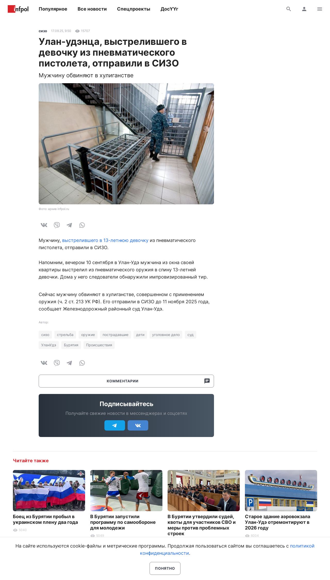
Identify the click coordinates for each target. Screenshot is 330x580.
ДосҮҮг (169, 9)
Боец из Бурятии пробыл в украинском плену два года (45, 519)
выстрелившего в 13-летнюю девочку (105, 240)
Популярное (53, 9)
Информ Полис (18, 9)
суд (190, 334)
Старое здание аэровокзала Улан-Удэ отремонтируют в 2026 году (277, 522)
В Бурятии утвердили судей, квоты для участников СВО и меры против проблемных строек (202, 525)
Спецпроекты (133, 9)
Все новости (92, 9)
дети (140, 334)
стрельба (65, 334)
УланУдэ (48, 345)
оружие (88, 334)
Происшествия (99, 345)
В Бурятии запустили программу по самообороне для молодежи (123, 522)
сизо (43, 31)
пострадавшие (115, 334)
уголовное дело (166, 334)
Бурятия (71, 345)
